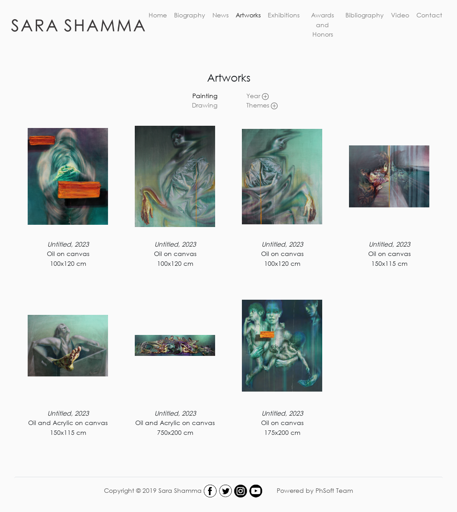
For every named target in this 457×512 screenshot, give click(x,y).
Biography (189, 15)
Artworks (248, 15)
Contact (429, 15)
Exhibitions (283, 15)
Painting (204, 95)
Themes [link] (262, 105)
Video (400, 15)
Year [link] (257, 95)
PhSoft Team (334, 490)
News (220, 15)
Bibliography (364, 15)
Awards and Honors (322, 24)
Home (158, 15)
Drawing (204, 105)
